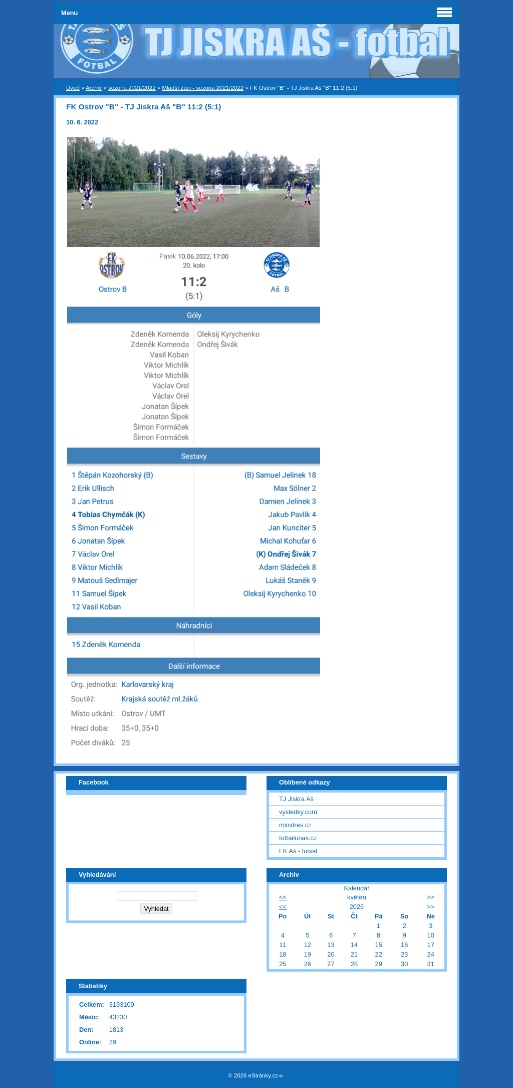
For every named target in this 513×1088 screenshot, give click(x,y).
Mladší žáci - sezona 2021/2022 (202, 88)
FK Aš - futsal (298, 851)
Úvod (73, 88)
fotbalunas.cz (298, 838)
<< (283, 897)
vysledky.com (298, 812)
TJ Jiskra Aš (296, 799)
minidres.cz (295, 825)
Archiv (94, 88)
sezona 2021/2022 (132, 88)
